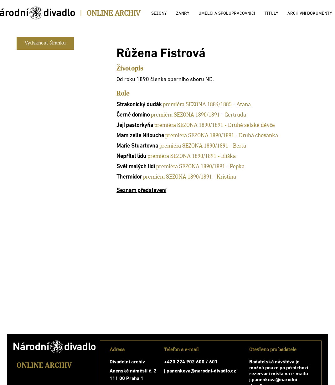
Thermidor (129, 177)
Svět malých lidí (135, 167)
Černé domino (133, 115)
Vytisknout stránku (45, 43)
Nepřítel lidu (131, 156)
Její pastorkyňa (134, 125)
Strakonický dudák (139, 105)
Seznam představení (141, 191)
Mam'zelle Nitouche (140, 136)
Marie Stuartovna (137, 146)
